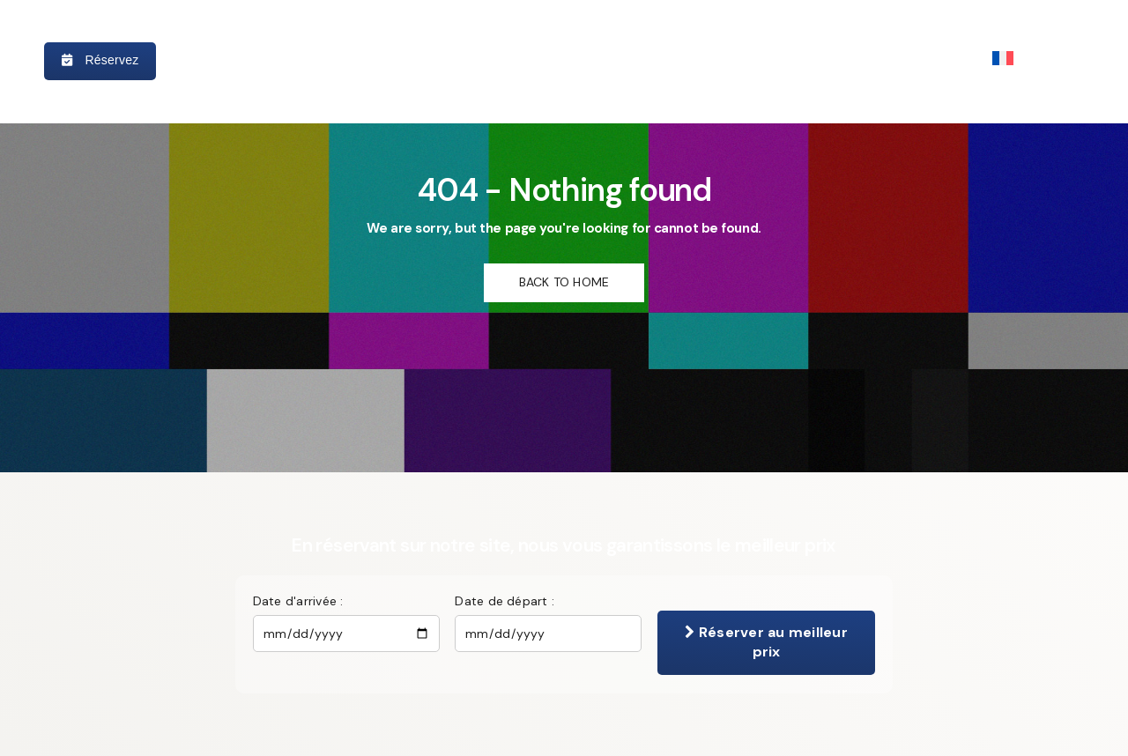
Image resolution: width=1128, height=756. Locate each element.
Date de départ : (504, 601)
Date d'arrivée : (298, 601)
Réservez (100, 60)
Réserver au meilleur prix (766, 642)
